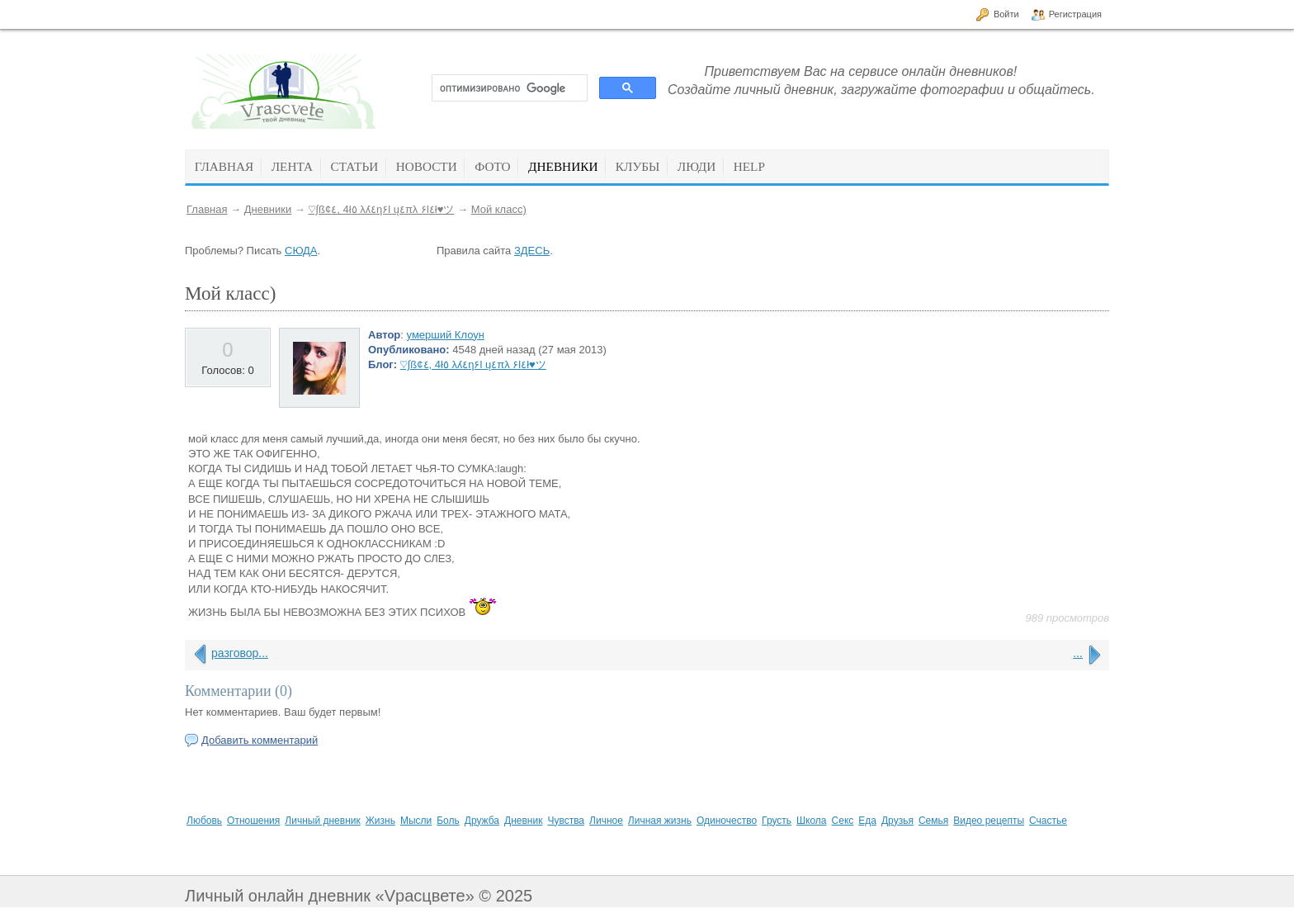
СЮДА (301, 250)
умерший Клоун (445, 335)
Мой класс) (499, 209)
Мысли (416, 820)
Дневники (268, 209)
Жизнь (380, 820)
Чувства (565, 820)
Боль (448, 820)
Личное (606, 820)
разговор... (239, 653)
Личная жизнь (660, 820)
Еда (867, 820)
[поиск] (508, 88)
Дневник (523, 820)
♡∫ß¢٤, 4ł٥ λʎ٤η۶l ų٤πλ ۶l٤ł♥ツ (381, 209)
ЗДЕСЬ (532, 250)
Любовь (204, 820)
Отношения (253, 820)
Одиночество (727, 820)
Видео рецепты (988, 820)
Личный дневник (322, 820)
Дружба (482, 820)
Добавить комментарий (259, 740)
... (1078, 653)
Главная (207, 209)
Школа (811, 820)
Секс (843, 820)
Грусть (776, 820)
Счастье (1048, 820)
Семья (933, 820)
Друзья (897, 820)
